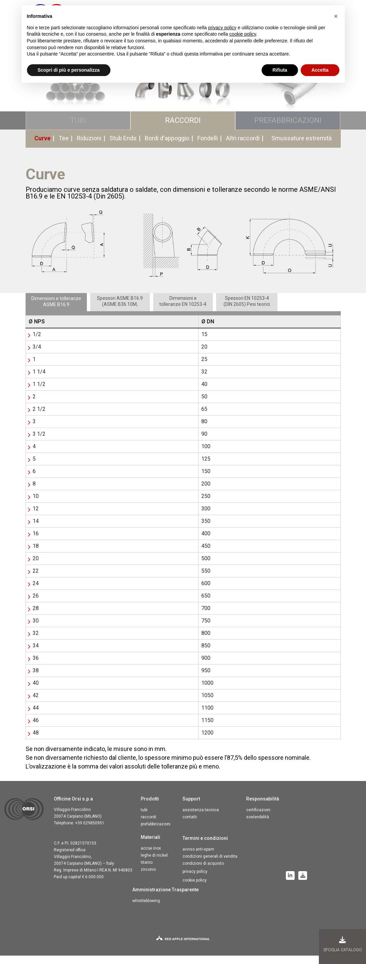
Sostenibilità (257, 825)
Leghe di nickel (154, 863)
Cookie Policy (194, 888)
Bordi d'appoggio (167, 146)
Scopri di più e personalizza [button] (69, 70)
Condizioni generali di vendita (209, 864)
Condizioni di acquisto (203, 871)
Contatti (189, 825)
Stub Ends (123, 146)
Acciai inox (151, 856)
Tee (64, 146)
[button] (336, 16)
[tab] (56, 310)
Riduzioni (89, 146)
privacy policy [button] (222, 27)
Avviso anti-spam (198, 857)
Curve (42, 146)
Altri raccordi (243, 146)
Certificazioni (258, 818)
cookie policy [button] (242, 34)
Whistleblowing (146, 909)
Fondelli (207, 146)
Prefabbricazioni (155, 832)
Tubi (144, 818)
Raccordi (148, 825)
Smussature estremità (301, 146)
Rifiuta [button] (279, 70)
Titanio (147, 870)
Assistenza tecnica (200, 818)
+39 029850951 (89, 831)
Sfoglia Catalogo (342, 944)
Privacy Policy (194, 880)
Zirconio (148, 878)
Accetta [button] (320, 70)
